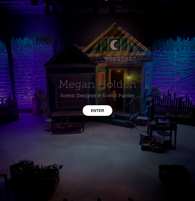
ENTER (97, 110)
